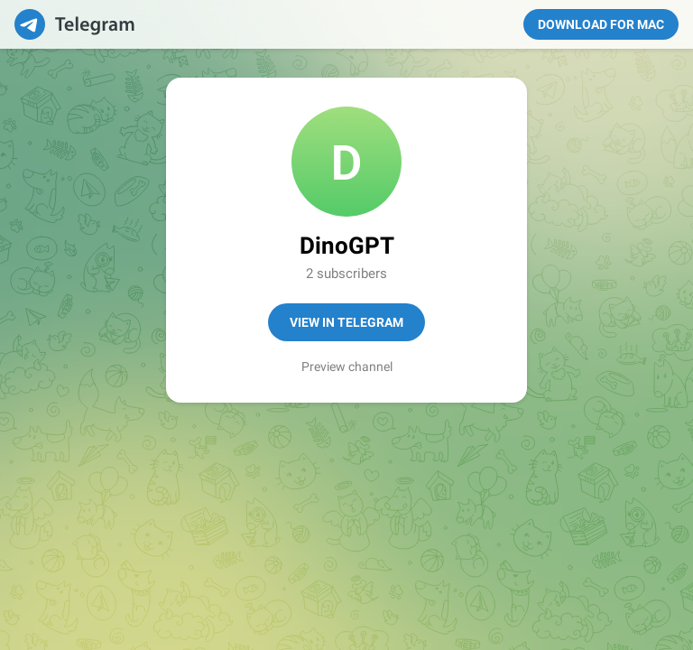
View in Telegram (346, 322)
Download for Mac (601, 24)
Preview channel (347, 366)
